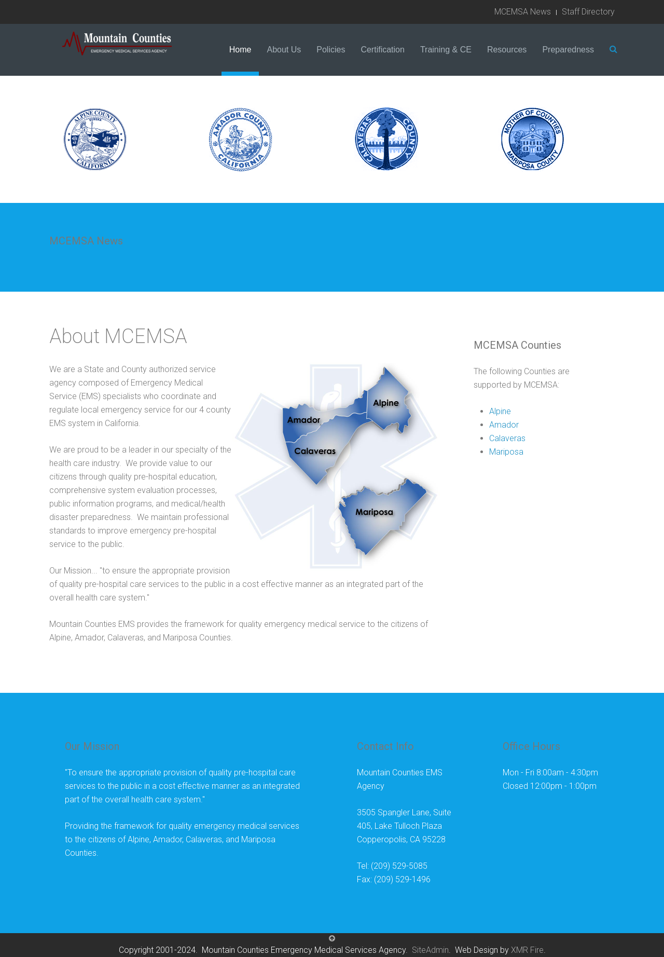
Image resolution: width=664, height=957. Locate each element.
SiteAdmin (430, 950)
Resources (507, 49)
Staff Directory (588, 12)
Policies (330, 49)
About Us (284, 49)
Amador (504, 425)
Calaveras (507, 438)
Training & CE (446, 49)
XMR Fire (527, 950)
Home (240, 49)
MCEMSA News (522, 12)
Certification (382, 49)
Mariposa (506, 452)
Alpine (500, 411)
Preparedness (568, 49)
